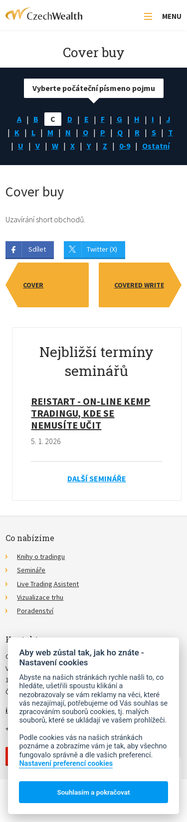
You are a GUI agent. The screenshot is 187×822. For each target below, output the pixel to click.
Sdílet (37, 249)
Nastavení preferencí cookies (66, 763)
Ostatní (156, 146)
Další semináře (96, 478)
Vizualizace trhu (40, 597)
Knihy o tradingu (41, 556)
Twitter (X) (102, 249)
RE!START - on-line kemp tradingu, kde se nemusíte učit (90, 413)
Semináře (31, 569)
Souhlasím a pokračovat (93, 792)
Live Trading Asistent (48, 583)
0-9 (124, 146)
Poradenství (35, 610)
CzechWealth (43, 13)
